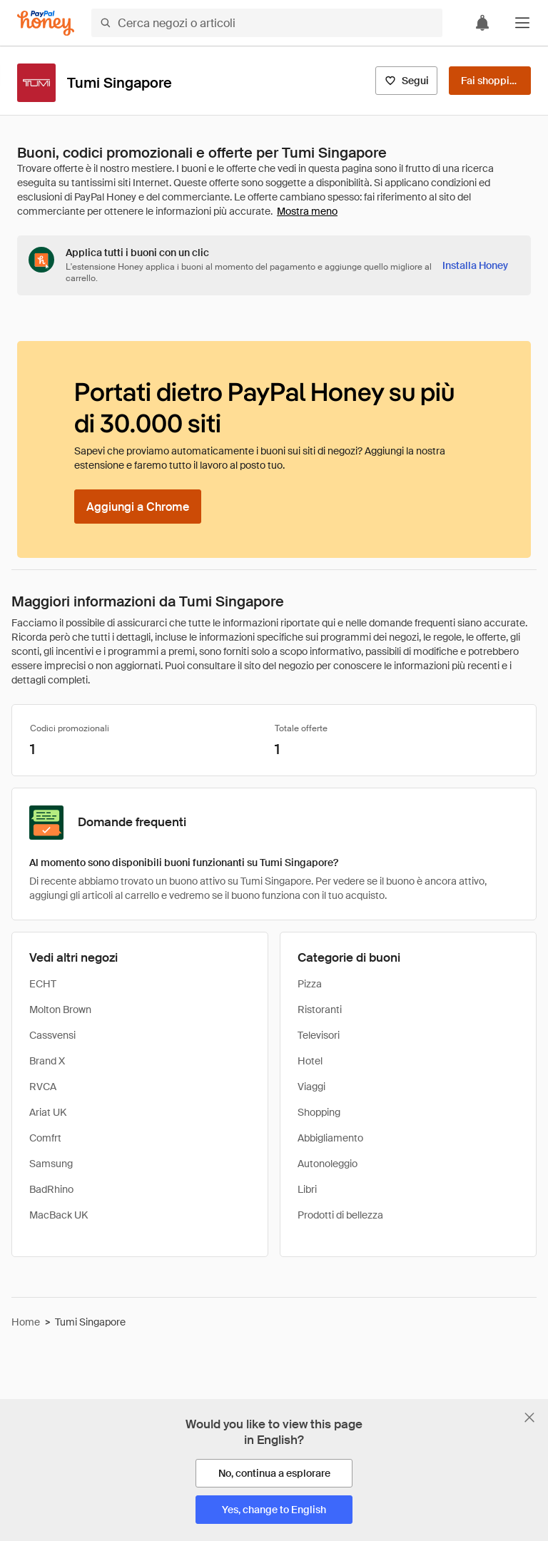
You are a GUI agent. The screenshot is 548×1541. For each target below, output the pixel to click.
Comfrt (45, 1137)
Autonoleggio (327, 1163)
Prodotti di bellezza (340, 1215)
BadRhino (51, 1189)
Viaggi (311, 1086)
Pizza (310, 983)
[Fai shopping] (490, 80)
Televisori (319, 1035)
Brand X (47, 1060)
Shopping (319, 1112)
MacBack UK (58, 1215)
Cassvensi (52, 1035)
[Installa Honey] (475, 265)
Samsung (51, 1163)
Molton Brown (60, 1009)
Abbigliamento (330, 1137)
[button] (522, 23)
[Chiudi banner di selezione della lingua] (529, 1417)
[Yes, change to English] (274, 1509)
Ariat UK (47, 1112)
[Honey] (45, 23)
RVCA (42, 1086)
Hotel (310, 1060)
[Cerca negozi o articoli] (266, 23)
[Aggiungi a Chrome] (137, 506)
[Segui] (406, 80)
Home (25, 1322)
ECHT (42, 983)
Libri (307, 1189)
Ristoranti (320, 1009)
